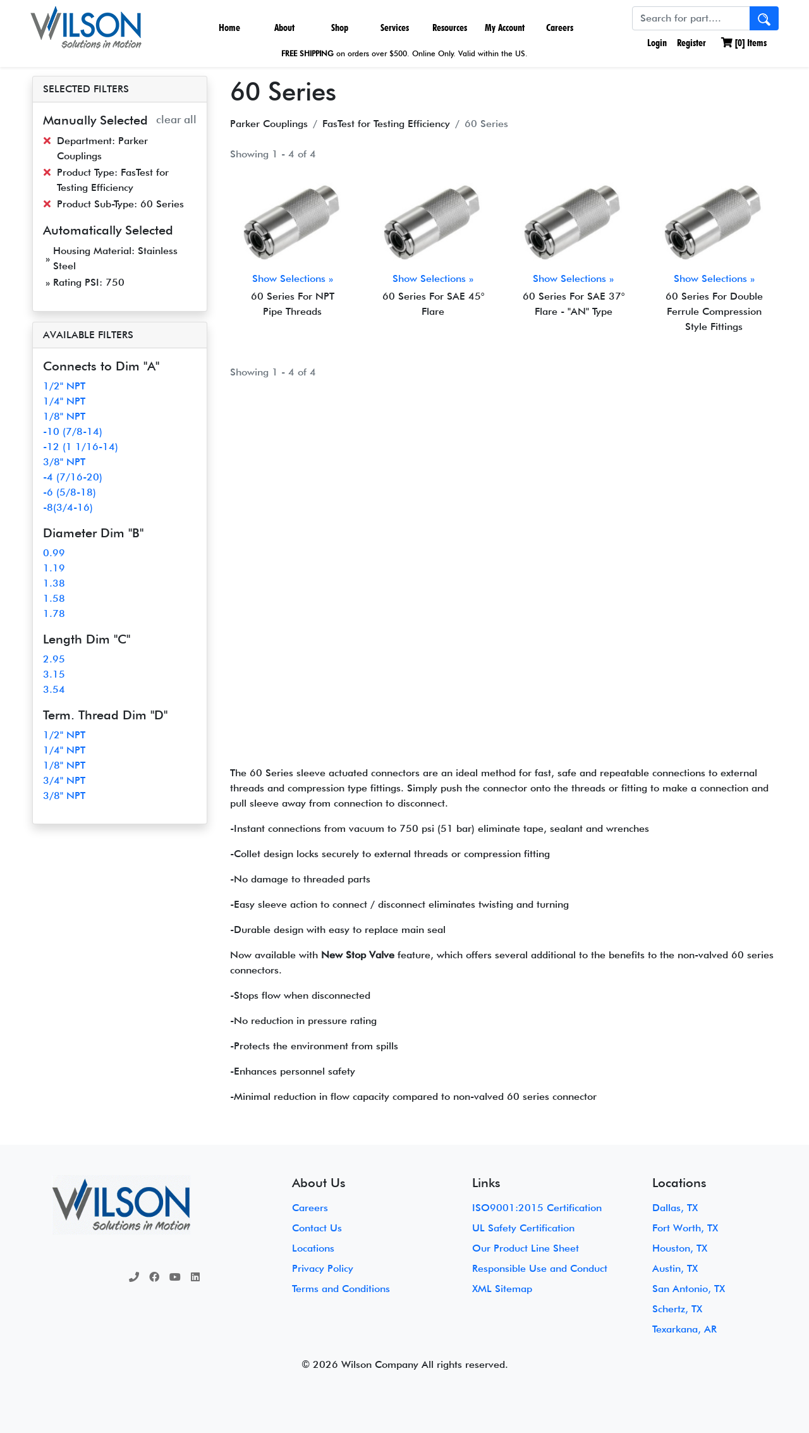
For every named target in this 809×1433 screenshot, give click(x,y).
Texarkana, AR (684, 1329)
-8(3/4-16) (68, 507)
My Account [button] (505, 27)
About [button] (284, 27)
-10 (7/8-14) (72, 431)
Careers (559, 27)
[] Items (744, 43)
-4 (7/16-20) (72, 477)
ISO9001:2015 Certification (537, 1208)
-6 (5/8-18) (69, 492)
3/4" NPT (64, 780)
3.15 (54, 674)
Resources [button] (449, 27)
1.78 (54, 613)
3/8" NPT (64, 462)
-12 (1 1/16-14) (80, 447)
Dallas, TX (675, 1208)
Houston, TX (679, 1248)
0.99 (54, 553)
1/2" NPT (64, 386)
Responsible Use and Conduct (539, 1268)
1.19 (54, 568)
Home (229, 27)
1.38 (54, 583)
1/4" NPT (64, 401)
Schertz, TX (677, 1309)
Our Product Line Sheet (525, 1248)
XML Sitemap (502, 1289)
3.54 (54, 689)
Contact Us (317, 1228)
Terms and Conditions (341, 1289)
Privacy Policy (322, 1268)
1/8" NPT (64, 416)
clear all (176, 119)
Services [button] (394, 27)
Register (691, 43)
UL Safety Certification (523, 1228)
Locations (313, 1248)
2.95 (54, 659)
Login (656, 43)
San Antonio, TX (688, 1289)
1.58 (54, 598)
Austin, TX (675, 1268)
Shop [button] (339, 27)
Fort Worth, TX (685, 1228)
